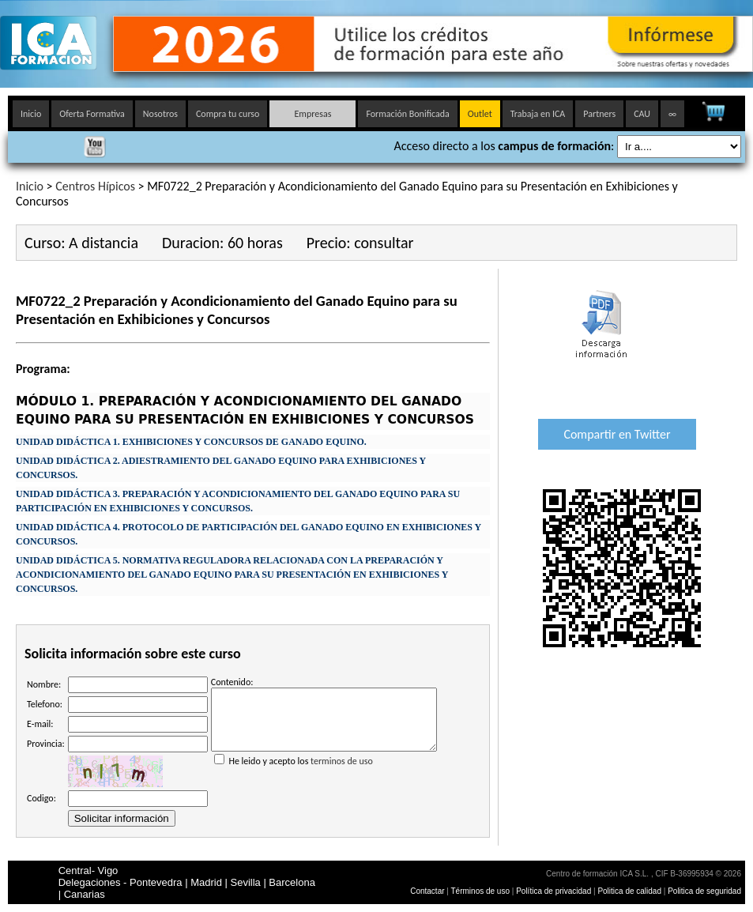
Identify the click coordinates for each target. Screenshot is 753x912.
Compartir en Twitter (616, 434)
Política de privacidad (554, 891)
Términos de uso (480, 891)
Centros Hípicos (95, 186)
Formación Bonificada (407, 113)
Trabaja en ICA (538, 113)
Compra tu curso (227, 113)
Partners (599, 113)
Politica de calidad (629, 891)
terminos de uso (342, 772)
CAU (642, 113)
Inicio (31, 113)
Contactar (427, 891)
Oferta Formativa (92, 113)
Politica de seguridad (704, 891)
